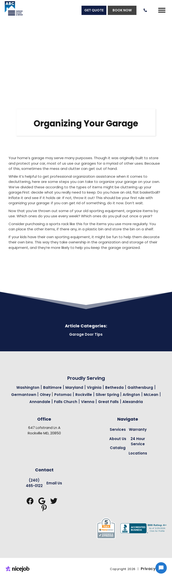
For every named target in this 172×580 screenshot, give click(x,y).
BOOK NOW (122, 10)
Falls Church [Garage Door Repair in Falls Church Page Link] (65, 401)
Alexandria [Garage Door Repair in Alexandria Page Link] (132, 401)
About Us (117, 438)
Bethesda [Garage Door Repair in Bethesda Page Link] (114, 387)
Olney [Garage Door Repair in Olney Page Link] (46, 394)
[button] (162, 10)
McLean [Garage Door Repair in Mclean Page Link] (151, 394)
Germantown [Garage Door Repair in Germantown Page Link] (24, 394)
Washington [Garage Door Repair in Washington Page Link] (27, 387)
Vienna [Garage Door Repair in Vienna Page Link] (87, 401)
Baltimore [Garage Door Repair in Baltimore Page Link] (52, 387)
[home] (11, 10)
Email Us (54, 483)
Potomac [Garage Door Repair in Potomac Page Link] (63, 394)
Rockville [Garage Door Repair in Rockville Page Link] (83, 394)
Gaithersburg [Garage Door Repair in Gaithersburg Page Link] (140, 387)
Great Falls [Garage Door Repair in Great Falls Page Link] (108, 401)
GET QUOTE (94, 10)
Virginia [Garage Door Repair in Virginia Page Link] (94, 387)
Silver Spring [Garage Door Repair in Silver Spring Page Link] (108, 394)
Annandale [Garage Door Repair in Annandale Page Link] (39, 401)
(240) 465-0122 (34, 483)
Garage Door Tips (86, 334)
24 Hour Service (138, 441)
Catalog (118, 447)
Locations (138, 453)
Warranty (138, 429)
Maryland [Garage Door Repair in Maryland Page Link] (74, 387)
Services (118, 429)
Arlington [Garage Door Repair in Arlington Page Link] (131, 394)
